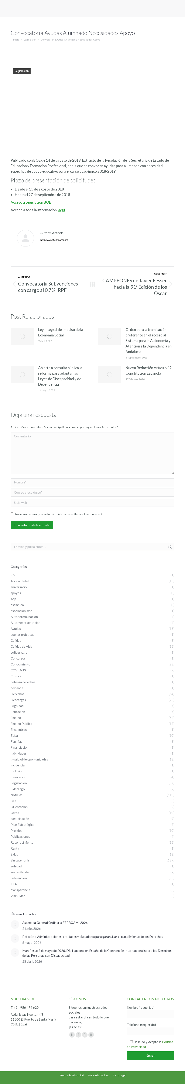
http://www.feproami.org (54, 239)
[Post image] (22, 336)
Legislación (22, 71)
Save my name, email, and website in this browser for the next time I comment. (58, 514)
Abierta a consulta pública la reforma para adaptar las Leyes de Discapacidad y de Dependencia (60, 376)
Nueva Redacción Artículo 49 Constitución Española (149, 370)
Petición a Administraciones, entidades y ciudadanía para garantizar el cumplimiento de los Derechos (92, 936)
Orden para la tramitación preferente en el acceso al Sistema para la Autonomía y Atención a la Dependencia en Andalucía (149, 340)
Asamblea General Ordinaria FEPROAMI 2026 (55, 922)
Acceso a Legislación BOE (31, 202)
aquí (61, 210)
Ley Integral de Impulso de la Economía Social (60, 332)
